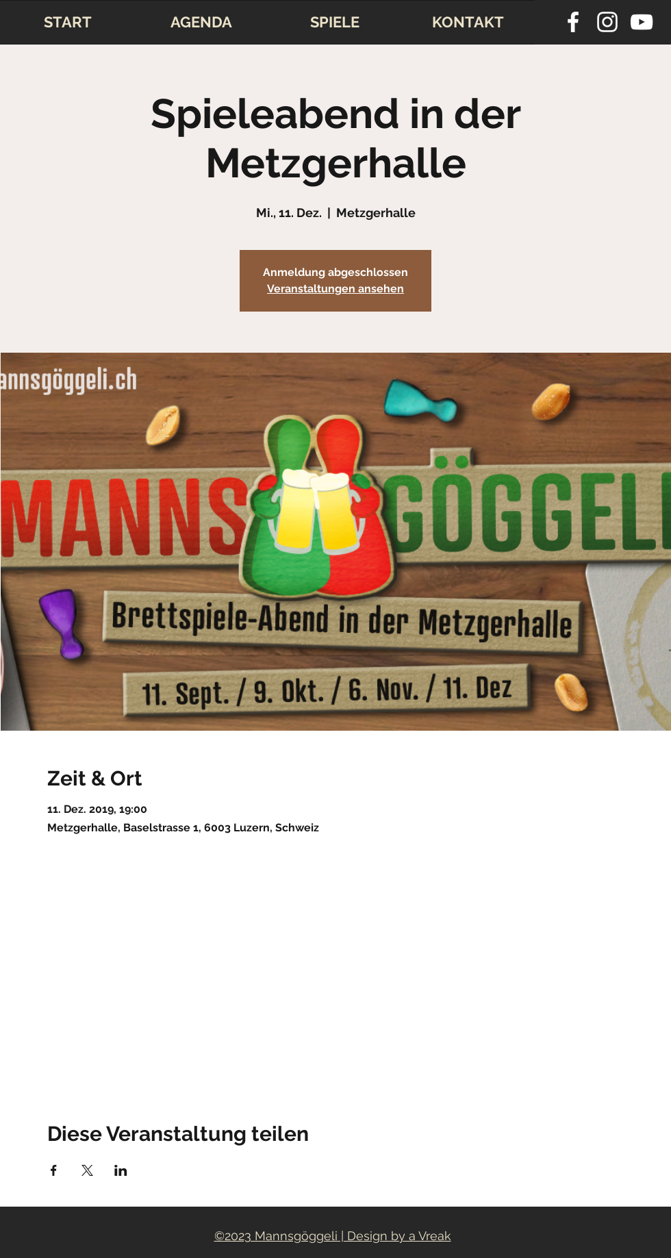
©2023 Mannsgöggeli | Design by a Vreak (332, 1236)
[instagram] (607, 22)
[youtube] (641, 22)
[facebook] (573, 22)
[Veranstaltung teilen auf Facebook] (53, 1170)
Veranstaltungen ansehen (335, 288)
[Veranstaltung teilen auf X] (87, 1170)
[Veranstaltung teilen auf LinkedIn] (120, 1170)
